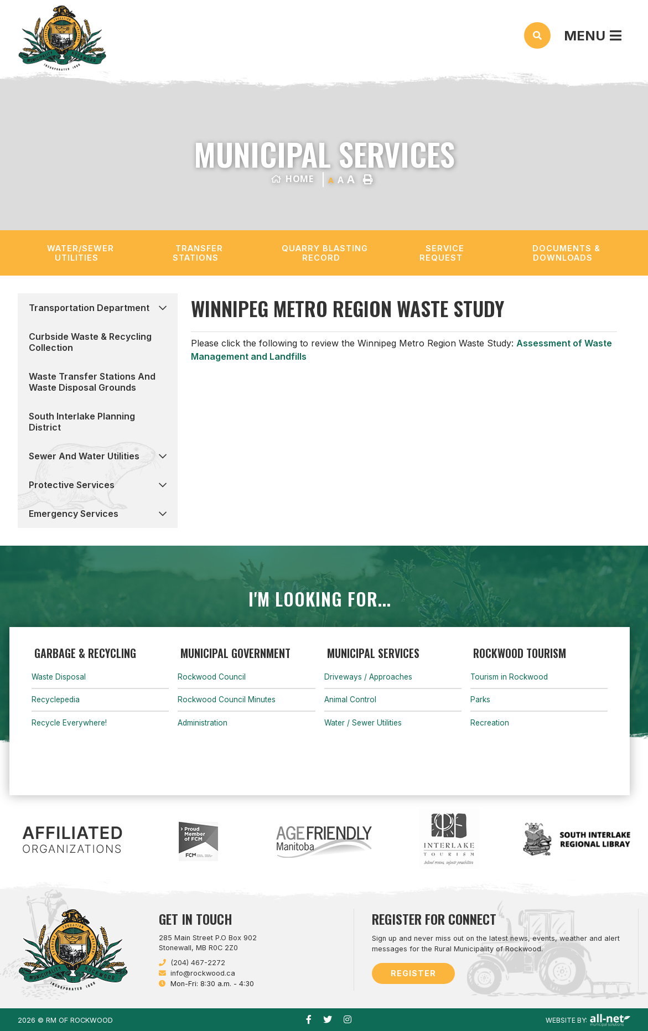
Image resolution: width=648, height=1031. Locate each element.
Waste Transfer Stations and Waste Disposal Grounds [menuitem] (92, 382)
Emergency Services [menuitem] (73, 513)
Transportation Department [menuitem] (89, 307)
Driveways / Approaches (368, 676)
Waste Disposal (59, 676)
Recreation (489, 722)
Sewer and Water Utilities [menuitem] (84, 456)
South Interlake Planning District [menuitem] (82, 422)
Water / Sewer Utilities (363, 722)
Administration (202, 722)
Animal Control (350, 699)
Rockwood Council (212, 676)
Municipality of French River (62, 38)
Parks (480, 699)
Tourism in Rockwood (509, 676)
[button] (163, 307)
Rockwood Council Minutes (227, 699)
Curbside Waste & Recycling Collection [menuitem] (90, 342)
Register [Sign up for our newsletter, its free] (413, 973)
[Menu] (592, 35)
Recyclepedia (56, 699)
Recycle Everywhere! (69, 722)
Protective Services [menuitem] (72, 484)
